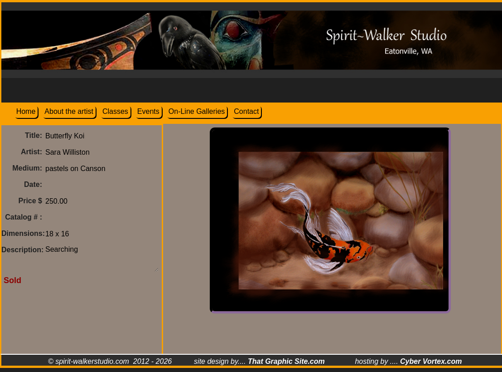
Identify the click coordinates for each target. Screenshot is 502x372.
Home (26, 111)
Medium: (27, 168)
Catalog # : (23, 217)
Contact (246, 111)
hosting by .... (408, 361)
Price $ (30, 201)
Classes (115, 111)
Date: (33, 184)
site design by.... (259, 361)
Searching (102, 257)
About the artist (68, 111)
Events (148, 111)
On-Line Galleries (197, 111)
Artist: (31, 152)
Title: (33, 135)
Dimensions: (23, 233)
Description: (22, 250)
